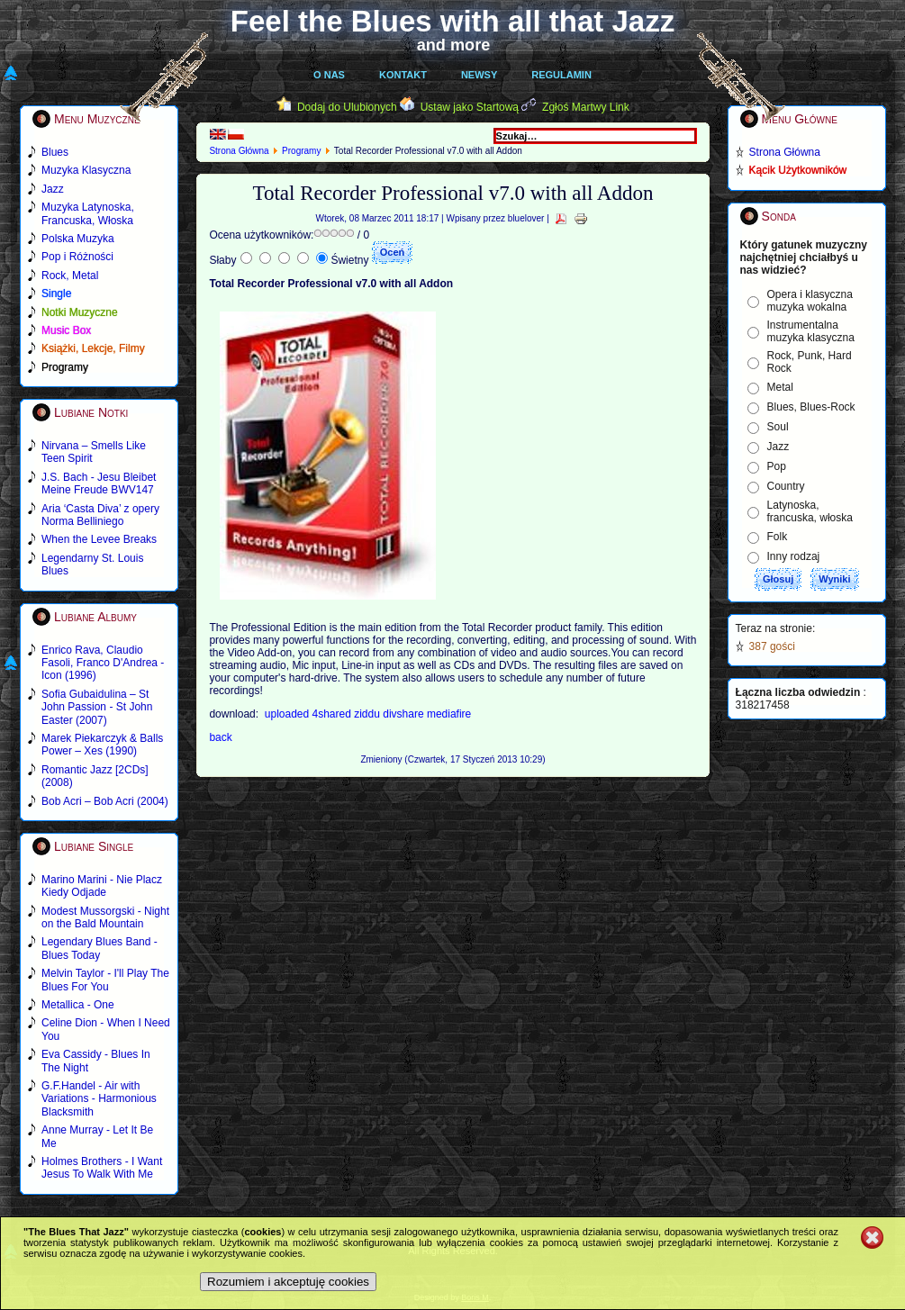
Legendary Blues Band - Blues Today (99, 948)
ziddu (368, 714)
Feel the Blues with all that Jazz (452, 21)
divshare (405, 714)
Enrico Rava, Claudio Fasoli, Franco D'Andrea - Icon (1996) (102, 663)
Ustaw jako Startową (470, 107)
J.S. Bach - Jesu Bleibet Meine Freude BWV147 (98, 483)
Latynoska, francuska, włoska (810, 511)
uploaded (288, 714)
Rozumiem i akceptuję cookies (288, 1281)
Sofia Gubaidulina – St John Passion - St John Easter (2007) (96, 707)
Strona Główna (238, 151)
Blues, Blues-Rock (811, 407)
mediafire (449, 714)
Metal (780, 387)
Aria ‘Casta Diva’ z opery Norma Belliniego (100, 515)
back (220, 737)
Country (786, 486)
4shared (333, 714)
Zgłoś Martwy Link (585, 107)
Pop (776, 466)
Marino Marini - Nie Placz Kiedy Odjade (101, 886)
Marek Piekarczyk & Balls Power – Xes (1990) (102, 744)
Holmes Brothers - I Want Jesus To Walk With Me (101, 1167)
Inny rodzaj (793, 556)
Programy (301, 151)
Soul (778, 426)
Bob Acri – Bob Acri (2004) (104, 801)
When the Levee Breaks (99, 539)
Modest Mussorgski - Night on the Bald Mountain (105, 917)
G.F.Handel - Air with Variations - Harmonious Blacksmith (99, 1099)
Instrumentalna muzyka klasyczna (811, 331)
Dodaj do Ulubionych (347, 107)
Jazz (778, 446)
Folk (777, 536)
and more (454, 45)
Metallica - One (77, 1004)
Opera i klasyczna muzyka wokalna (810, 300)
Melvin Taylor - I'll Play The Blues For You (105, 979)
